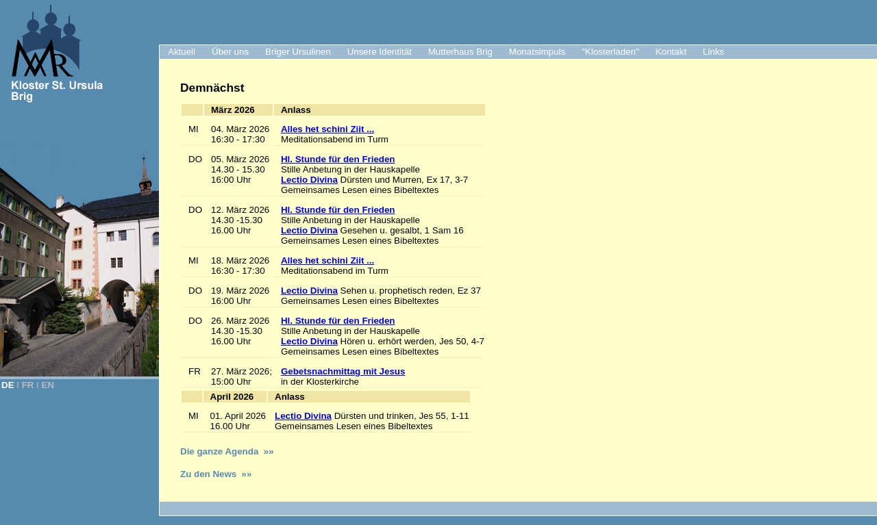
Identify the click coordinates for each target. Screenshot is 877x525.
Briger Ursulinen (298, 52)
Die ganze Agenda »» (227, 451)
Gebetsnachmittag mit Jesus (343, 371)
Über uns (230, 52)
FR (28, 385)
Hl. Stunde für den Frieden (338, 159)
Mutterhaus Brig (460, 52)
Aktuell (181, 52)
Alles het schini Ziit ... (327, 129)
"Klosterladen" (610, 52)
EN (48, 385)
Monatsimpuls (537, 52)
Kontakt (671, 52)
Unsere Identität (379, 52)
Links (713, 52)
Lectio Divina (309, 180)
